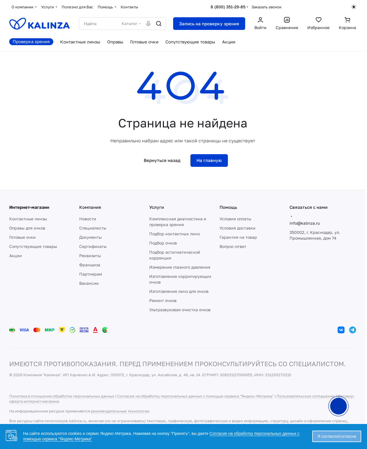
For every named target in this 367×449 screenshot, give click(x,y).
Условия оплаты (235, 218)
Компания (90, 207)
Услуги (156, 207)
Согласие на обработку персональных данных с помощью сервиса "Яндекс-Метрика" (195, 396)
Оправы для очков (27, 228)
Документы (90, 237)
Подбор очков (163, 242)
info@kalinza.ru (305, 223)
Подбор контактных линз (174, 233)
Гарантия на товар (238, 237)
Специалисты (92, 228)
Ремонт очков (163, 300)
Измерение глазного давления (179, 267)
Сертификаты (93, 246)
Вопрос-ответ (233, 246)
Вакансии (89, 283)
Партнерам (90, 274)
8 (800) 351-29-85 (228, 6)
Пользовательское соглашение (306, 396)
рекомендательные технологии (120, 411)
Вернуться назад (162, 160)
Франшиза (89, 264)
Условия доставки (238, 228)
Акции (15, 255)
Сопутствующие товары (33, 246)
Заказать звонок (266, 7)
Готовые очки (22, 237)
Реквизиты (90, 255)
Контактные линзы (28, 218)
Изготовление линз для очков (179, 291)
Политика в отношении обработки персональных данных (61, 396)
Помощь (228, 207)
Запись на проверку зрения (209, 23)
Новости (87, 218)
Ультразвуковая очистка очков (180, 309)
